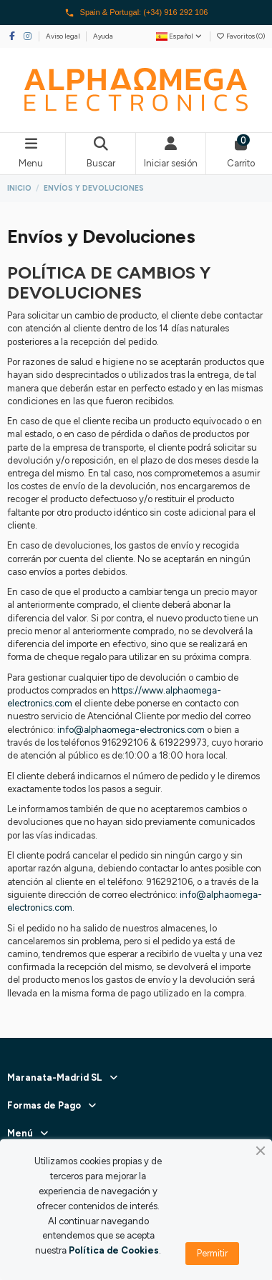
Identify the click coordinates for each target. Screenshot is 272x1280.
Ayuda (103, 36)
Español (179, 36)
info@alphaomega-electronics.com (131, 729)
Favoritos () (240, 36)
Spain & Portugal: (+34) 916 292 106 (136, 13)
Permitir (212, 1253)
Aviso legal (64, 36)
